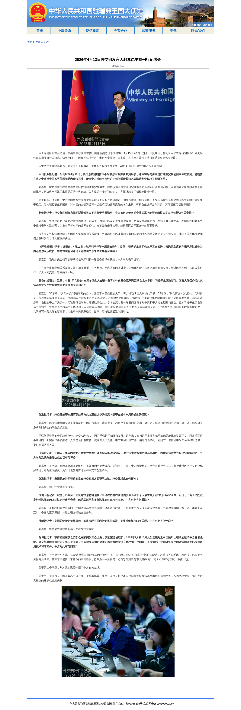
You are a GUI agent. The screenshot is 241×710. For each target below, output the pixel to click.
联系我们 (198, 31)
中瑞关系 (64, 31)
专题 (173, 31)
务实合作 (120, 31)
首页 (39, 31)
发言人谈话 (42, 42)
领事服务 (148, 31)
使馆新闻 (92, 31)
